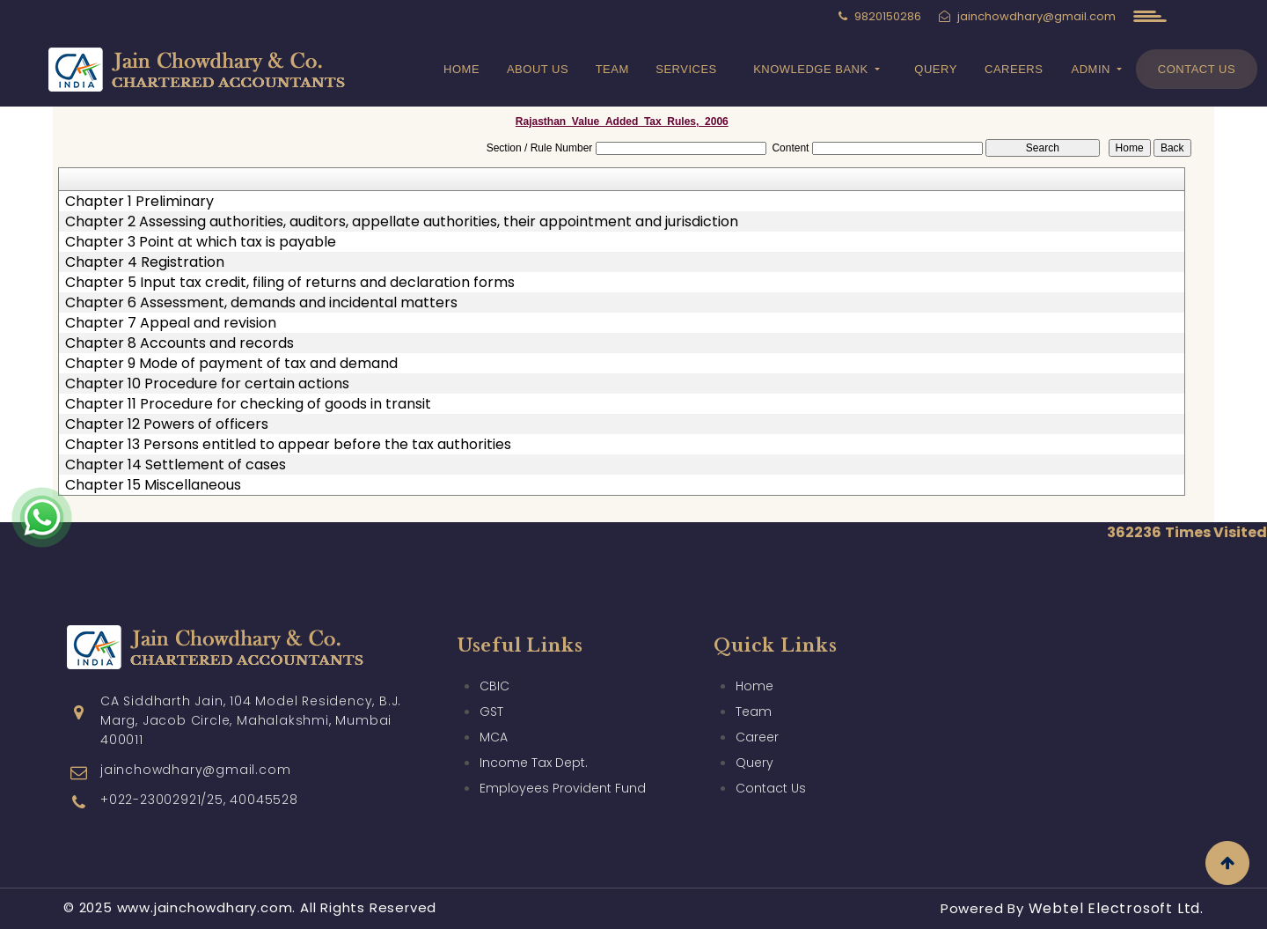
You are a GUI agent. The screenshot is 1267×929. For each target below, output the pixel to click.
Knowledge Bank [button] (812, 69)
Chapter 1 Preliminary (139, 202)
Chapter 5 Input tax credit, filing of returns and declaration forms (290, 283)
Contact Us (1196, 69)
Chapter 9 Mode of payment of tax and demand (231, 364)
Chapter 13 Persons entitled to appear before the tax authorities (288, 445)
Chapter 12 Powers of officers (166, 424)
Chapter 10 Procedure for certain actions (207, 384)
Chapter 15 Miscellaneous (153, 485)
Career (757, 711)
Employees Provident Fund (563, 762)
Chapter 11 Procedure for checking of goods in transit (248, 404)
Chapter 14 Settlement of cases (175, 465)
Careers (1014, 69)
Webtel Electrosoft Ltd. (1116, 908)
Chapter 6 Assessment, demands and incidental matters (261, 303)
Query (935, 69)
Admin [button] (1093, 69)
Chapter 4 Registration (144, 262)
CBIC (494, 660)
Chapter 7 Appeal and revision (170, 323)
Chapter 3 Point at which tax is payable (200, 242)
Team (612, 69)
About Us (537, 69)
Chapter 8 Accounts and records (179, 343)
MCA (494, 711)
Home (461, 69)
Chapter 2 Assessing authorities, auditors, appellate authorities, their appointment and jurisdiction (401, 222)
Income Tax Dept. (534, 737)
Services (686, 69)
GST (491, 686)
